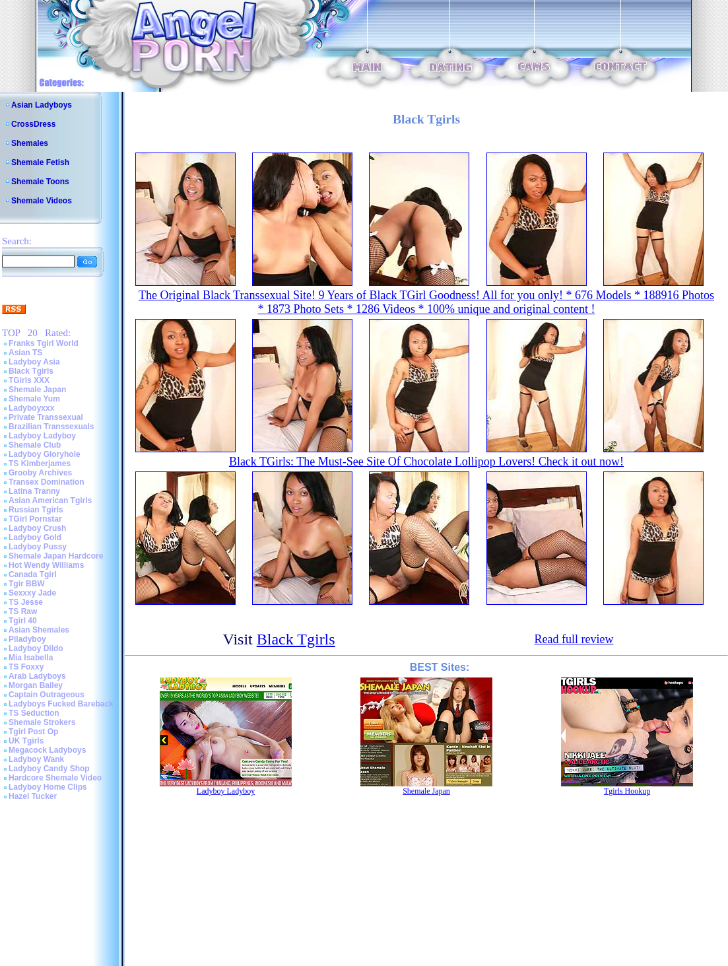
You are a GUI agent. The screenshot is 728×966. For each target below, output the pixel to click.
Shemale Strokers (42, 722)
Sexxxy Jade (32, 593)
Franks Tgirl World (44, 343)
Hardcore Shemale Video (55, 777)
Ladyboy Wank (36, 759)
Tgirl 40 (23, 620)
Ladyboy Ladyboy (42, 435)
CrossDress (33, 124)
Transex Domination (46, 482)
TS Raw (23, 611)
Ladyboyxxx (31, 408)
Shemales (29, 143)
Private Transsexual (46, 417)
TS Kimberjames (40, 463)
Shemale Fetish (40, 162)
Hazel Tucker (33, 796)
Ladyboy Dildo (36, 648)
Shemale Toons (40, 181)
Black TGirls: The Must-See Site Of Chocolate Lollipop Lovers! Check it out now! (426, 461)
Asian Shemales (39, 630)
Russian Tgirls (36, 509)
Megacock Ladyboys (47, 750)
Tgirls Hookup (627, 791)
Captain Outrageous (46, 694)
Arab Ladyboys (37, 676)
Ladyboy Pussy (38, 546)
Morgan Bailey (36, 685)
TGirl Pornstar (35, 519)
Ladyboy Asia (34, 361)
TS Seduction (34, 713)
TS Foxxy (26, 667)
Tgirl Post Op (33, 731)
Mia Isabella (31, 657)
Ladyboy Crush (37, 528)
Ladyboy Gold (35, 537)
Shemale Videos (41, 200)
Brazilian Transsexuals (51, 426)
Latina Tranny (34, 491)
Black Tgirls (31, 371)
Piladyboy (27, 639)
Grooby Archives (40, 472)
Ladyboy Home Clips (48, 787)
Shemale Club (35, 445)
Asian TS (25, 352)
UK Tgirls (26, 740)
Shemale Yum (34, 398)
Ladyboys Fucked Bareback (61, 703)
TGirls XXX (29, 380)
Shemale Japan (37, 389)
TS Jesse (26, 602)
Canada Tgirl (33, 574)
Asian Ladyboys (41, 105)
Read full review (573, 639)
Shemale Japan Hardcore (56, 556)
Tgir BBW (27, 583)
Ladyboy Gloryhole (45, 454)
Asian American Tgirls (50, 500)
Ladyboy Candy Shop (49, 768)
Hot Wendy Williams (46, 565)
